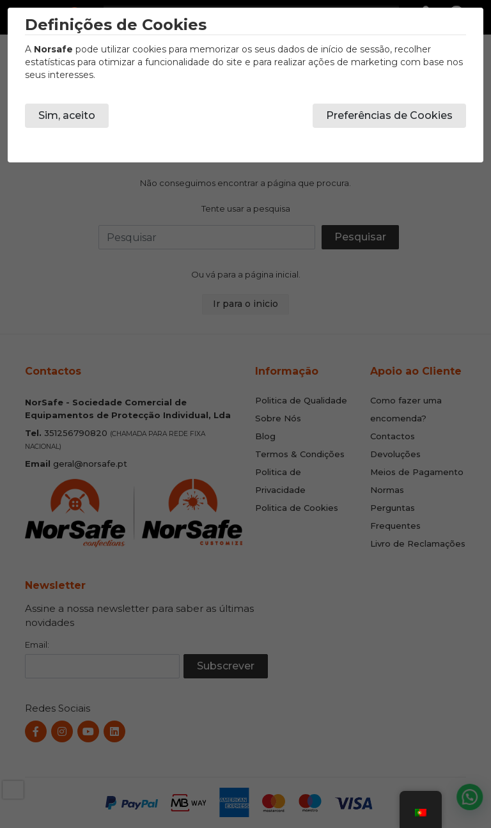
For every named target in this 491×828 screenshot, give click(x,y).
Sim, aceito (66, 115)
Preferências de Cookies (389, 115)
